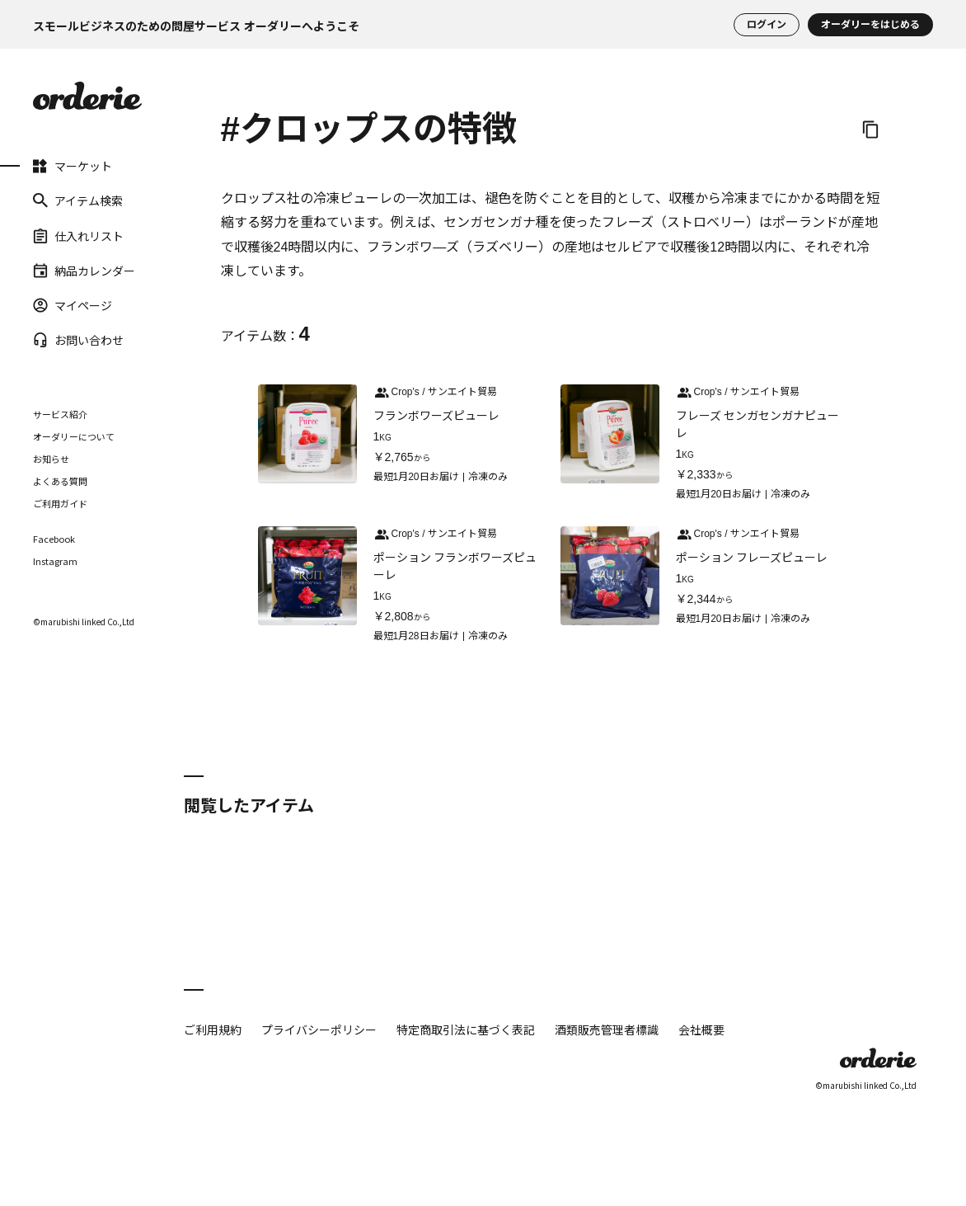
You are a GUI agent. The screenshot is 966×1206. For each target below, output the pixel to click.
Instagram (55, 561)
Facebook (54, 539)
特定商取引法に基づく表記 (465, 1029)
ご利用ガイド (60, 503)
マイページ (72, 305)
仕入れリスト (78, 235)
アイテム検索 (78, 200)
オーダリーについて (74, 436)
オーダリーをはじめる (870, 25)
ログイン (766, 25)
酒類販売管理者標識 (607, 1029)
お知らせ (51, 458)
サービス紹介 (60, 414)
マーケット (72, 165)
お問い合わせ (78, 339)
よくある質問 (60, 481)
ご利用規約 (213, 1029)
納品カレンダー (84, 270)
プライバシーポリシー (319, 1029)
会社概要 (701, 1029)
